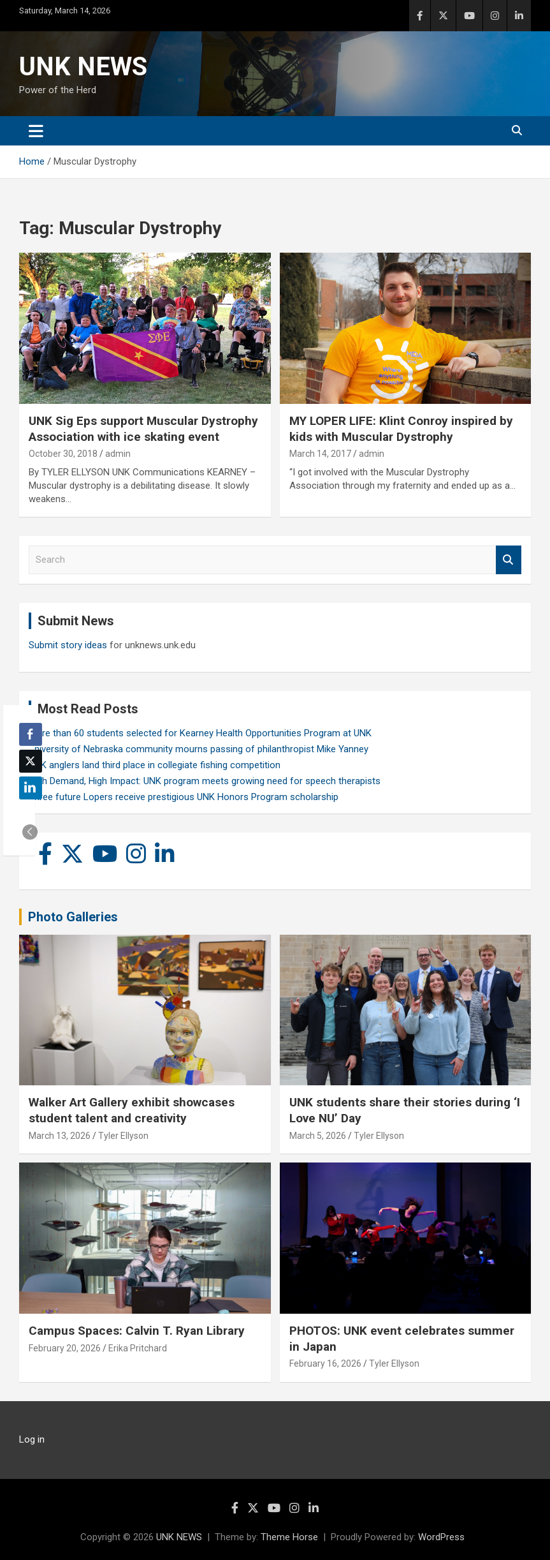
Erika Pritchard (137, 1348)
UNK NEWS (83, 67)
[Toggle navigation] (36, 130)
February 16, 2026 (325, 1363)
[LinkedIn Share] (30, 787)
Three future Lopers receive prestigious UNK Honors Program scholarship (183, 797)
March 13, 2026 (59, 1136)
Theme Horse (289, 1537)
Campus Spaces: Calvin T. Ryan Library (137, 1330)
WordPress (441, 1537)
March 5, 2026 (317, 1136)
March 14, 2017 (320, 454)
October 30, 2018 (63, 454)
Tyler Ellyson (123, 1136)
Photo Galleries (73, 917)
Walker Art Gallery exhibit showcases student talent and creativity (132, 1110)
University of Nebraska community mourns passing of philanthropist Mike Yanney (198, 749)
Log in (32, 1439)
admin (118, 454)
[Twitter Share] (30, 761)
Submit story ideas (68, 645)
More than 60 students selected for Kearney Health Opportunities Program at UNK (200, 733)
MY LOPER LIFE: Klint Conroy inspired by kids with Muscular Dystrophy (401, 428)
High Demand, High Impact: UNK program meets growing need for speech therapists (204, 781)
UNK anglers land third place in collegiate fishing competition (154, 765)
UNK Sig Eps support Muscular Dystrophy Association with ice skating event (143, 428)
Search (508, 560)
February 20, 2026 (65, 1348)
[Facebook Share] (30, 734)
